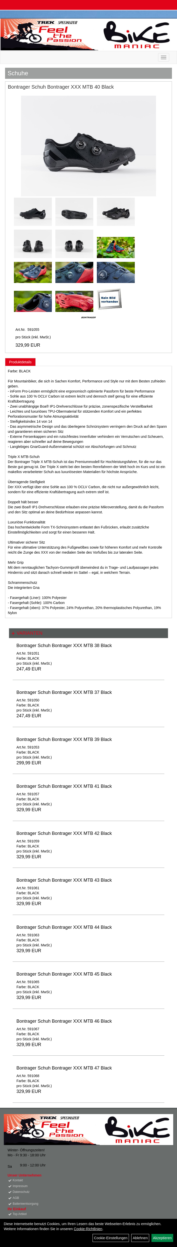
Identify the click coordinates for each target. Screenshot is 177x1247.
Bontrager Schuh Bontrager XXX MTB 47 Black (64, 1068)
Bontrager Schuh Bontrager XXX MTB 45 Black (64, 974)
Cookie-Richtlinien (88, 1229)
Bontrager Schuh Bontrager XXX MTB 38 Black (64, 645)
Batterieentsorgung (25, 1203)
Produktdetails (20, 362)
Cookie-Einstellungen (110, 1238)
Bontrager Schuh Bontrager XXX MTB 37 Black (64, 692)
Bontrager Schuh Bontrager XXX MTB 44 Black (64, 927)
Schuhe (18, 73)
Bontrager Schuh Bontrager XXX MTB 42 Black (64, 833)
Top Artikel (20, 1214)
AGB (16, 1198)
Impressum (20, 1186)
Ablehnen (140, 1238)
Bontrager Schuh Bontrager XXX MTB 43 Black (64, 880)
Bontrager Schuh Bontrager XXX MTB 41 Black (64, 786)
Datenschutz (21, 1192)
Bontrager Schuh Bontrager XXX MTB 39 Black (64, 739)
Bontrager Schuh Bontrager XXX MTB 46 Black (64, 1021)
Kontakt (18, 1180)
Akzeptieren (162, 1238)
